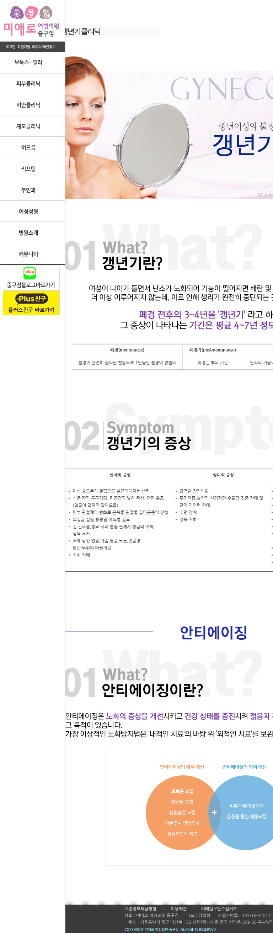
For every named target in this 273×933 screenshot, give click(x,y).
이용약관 (179, 909)
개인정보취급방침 (140, 909)
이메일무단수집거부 (219, 909)
